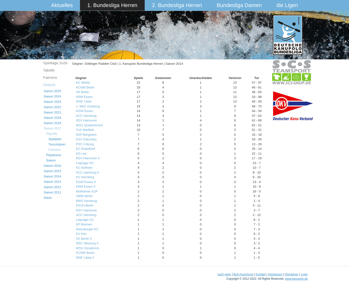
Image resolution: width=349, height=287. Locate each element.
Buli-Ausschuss (243, 274)
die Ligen (287, 5)
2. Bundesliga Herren (177, 5)
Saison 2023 (52, 102)
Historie (49, 85)
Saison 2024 (52, 96)
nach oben (224, 274)
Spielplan (55, 139)
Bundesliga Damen (239, 5)
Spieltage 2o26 (55, 63)
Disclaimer (291, 274)
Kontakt (261, 274)
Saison (51, 160)
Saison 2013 (52, 181)
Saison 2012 (52, 187)
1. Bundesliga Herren (112, 5)
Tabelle (49, 70)
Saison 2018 (52, 123)
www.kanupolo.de (296, 278)
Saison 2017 (52, 128)
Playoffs (51, 134)
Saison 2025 (52, 91)
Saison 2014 (52, 176)
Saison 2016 (52, 165)
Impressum (275, 274)
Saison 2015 (52, 171)
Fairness (50, 77)
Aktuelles (62, 5)
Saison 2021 (52, 112)
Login (304, 274)
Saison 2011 (52, 192)
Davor (48, 197)
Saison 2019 (52, 118)
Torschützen (56, 144)
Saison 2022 (52, 107)
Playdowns (53, 155)
